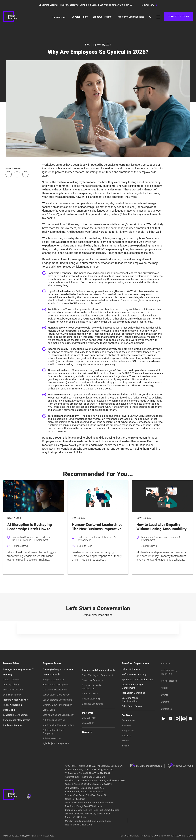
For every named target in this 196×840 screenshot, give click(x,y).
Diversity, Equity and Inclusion (57, 704)
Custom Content (11, 679)
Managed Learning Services (18, 669)
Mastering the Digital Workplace (58, 725)
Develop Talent (80, 16)
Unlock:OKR (88, 723)
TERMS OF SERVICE (129, 835)
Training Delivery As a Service (58, 669)
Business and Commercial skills (98, 670)
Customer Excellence (92, 680)
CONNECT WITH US (178, 16)
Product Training (90, 693)
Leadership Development (15, 715)
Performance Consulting (134, 674)
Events (164, 694)
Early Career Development (56, 684)
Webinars (126, 735)
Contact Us (166, 709)
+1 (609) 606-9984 (183, 766)
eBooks (125, 740)
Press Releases (169, 680)
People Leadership (91, 698)
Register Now (149, 5)
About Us (165, 663)
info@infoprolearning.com (149, 766)
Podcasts (126, 725)
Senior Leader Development (56, 694)
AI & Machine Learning (54, 720)
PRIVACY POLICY (149, 835)
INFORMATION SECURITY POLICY (177, 835)
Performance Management (16, 720)
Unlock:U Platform (131, 669)
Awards (165, 687)
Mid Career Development (55, 689)
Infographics (128, 730)
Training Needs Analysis (15, 699)
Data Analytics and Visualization (58, 715)
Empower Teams (102, 16)
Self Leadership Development (57, 699)
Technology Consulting (133, 693)
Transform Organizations (130, 16)
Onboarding (9, 709)
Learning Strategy (12, 694)
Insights (126, 745)
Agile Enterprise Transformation (138, 679)
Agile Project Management (56, 743)
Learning (7, 674)
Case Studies (128, 720)
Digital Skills (49, 709)
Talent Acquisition (12, 704)
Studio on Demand (12, 725)
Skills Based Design (132, 706)
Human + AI (59, 17)
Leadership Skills (51, 674)
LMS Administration (13, 689)
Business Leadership (92, 703)
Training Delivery (11, 684)
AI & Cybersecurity (52, 738)
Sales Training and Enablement (97, 675)
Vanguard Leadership (53, 679)
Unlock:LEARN (89, 718)
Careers (165, 702)
